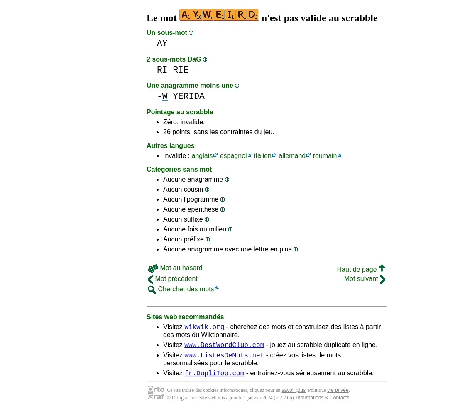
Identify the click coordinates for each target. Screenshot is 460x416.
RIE (180, 70)
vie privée (337, 395)
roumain (325, 155)
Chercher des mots (181, 289)
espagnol (233, 155)
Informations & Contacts (322, 403)
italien (263, 155)
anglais (202, 155)
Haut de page (361, 269)
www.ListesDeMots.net (224, 358)
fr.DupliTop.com (214, 377)
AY (162, 43)
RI (162, 70)
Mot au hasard (175, 267)
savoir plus (294, 395)
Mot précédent (173, 278)
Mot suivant (364, 278)
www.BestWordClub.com (224, 347)
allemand (292, 155)
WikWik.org (204, 327)
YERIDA (189, 96)
